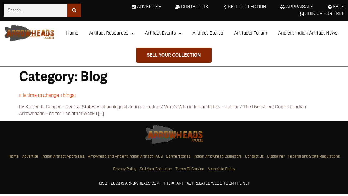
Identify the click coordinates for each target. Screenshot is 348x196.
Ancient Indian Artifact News (308, 33)
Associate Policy (221, 169)
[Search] (74, 10)
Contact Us (254, 156)
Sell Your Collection (156, 169)
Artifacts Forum (250, 33)
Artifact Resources (111, 33)
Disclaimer (276, 156)
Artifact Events (163, 33)
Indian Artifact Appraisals (63, 156)
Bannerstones (178, 156)
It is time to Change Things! (47, 96)
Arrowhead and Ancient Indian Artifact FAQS (125, 156)
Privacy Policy (124, 169)
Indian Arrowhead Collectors (218, 156)
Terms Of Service (189, 169)
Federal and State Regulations (314, 156)
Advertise (30, 156)
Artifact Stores (207, 33)
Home (72, 33)
